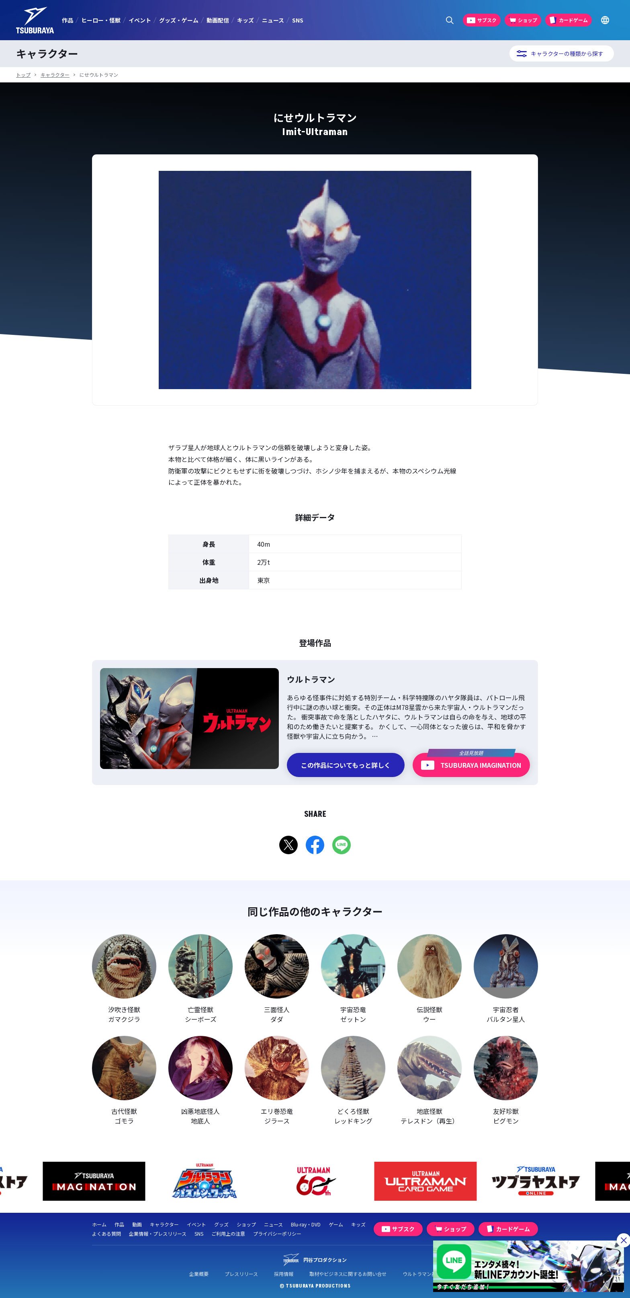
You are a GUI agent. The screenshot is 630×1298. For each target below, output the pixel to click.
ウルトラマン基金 (422, 1273)
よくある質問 (106, 1233)
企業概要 (199, 1273)
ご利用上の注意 (228, 1233)
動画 (137, 1224)
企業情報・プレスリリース (157, 1233)
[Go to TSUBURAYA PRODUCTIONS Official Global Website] (605, 20)
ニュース (273, 20)
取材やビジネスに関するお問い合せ (348, 1273)
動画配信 (218, 20)
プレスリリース (241, 1273)
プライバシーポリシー (277, 1233)
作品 (67, 20)
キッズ (245, 20)
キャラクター (55, 74)
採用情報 (283, 1273)
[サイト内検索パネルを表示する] (450, 20)
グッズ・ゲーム (178, 20)
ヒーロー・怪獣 (101, 20)
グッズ (221, 1224)
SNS (297, 20)
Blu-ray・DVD (306, 1224)
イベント (140, 20)
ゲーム (336, 1224)
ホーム (99, 1224)
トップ (23, 74)
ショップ (246, 1224)
